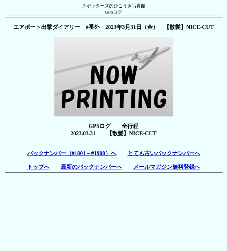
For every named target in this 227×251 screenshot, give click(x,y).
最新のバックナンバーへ (91, 167)
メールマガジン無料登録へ (166, 167)
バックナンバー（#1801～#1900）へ (71, 153)
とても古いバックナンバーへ (164, 153)
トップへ (38, 167)
